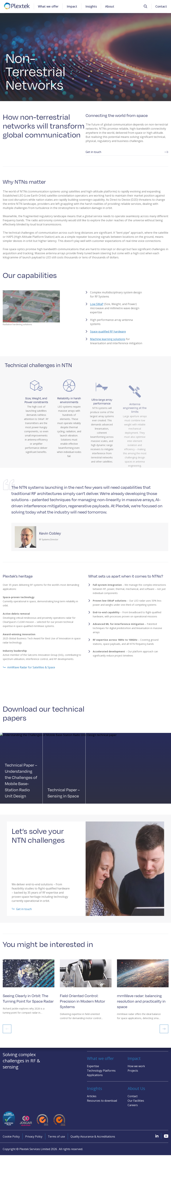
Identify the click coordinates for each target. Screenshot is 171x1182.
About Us (136, 1088)
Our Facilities (136, 1101)
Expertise (93, 1066)
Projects (133, 1070)
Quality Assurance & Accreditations (92, 1136)
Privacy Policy (33, 1136)
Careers (133, 1105)
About (109, 6)
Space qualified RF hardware (108, 335)
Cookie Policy (11, 1136)
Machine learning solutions (107, 343)
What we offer (48, 6)
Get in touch (127, 156)
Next (164, 1032)
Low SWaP (96, 308)
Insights (91, 6)
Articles (91, 1096)
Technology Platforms (101, 1070)
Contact (161, 6)
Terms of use (56, 1136)
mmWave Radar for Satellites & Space (29, 671)
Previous (7, 1032)
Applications (95, 1075)
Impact (72, 6)
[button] (145, 6)
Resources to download (102, 1101)
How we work (136, 1066)
